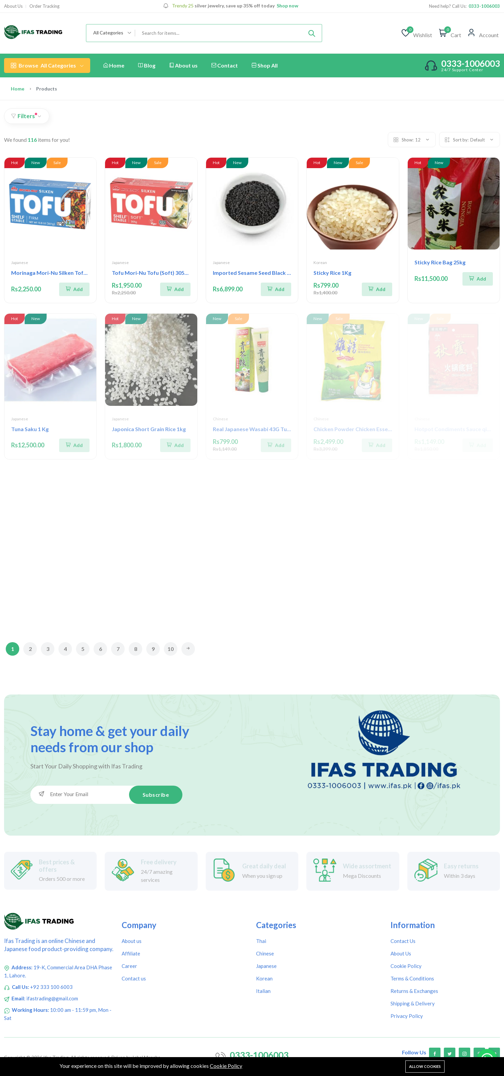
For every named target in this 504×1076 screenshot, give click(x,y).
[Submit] (312, 33)
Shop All (265, 65)
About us (183, 65)
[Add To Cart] (74, 288)
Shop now (287, 5)
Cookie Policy (226, 1065)
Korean (320, 262)
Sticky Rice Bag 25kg (439, 262)
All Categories (47, 65)
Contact (224, 65)
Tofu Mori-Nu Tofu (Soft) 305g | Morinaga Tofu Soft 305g (183, 272)
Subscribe (156, 794)
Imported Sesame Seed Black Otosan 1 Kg (265, 272)
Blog (146, 65)
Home (113, 65)
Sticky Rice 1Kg (332, 272)
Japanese (19, 262)
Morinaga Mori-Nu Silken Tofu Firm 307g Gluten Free (77, 272)
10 (171, 649)
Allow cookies (425, 1066)
